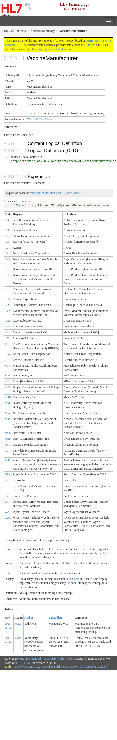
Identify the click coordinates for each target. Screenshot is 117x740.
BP (6, 269)
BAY (7, 259)
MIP (7, 387)
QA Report (42, 666)
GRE (7, 320)
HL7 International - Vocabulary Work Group (46, 658)
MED (8, 375)
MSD (8, 397)
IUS (7, 338)
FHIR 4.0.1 (22, 663)
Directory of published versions (54, 49)
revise (17, 623)
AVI (7, 247)
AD (7, 230)
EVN (8, 311)
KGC (8, 354)
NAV (7, 413)
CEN (7, 289)
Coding (76, 579)
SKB (7, 496)
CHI (7, 299)
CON (8, 305)
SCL (7, 480)
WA (7, 512)
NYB (8, 433)
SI (6, 486)
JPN (7, 344)
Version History (71, 666)
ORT (7, 438)
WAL (8, 517)
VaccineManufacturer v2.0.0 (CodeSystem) (55, 193)
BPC (7, 275)
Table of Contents (23, 666)
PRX (7, 474)
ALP (7, 236)
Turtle (48, 119)
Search (55, 666)
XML (30, 119)
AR (7, 241)
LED (7, 360)
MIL (7, 381)
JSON (39, 119)
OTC (7, 444)
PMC (8, 460)
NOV (8, 419)
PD (6, 450)
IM (6, 332)
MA (7, 365)
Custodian (55, 617)
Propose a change (96, 666)
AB (7, 220)
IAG (7, 326)
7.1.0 (87, 45)
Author (28, 617)
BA (7, 253)
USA (7, 501)
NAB (8, 403)
